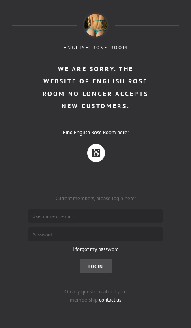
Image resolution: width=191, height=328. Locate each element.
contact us (110, 299)
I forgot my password (96, 249)
